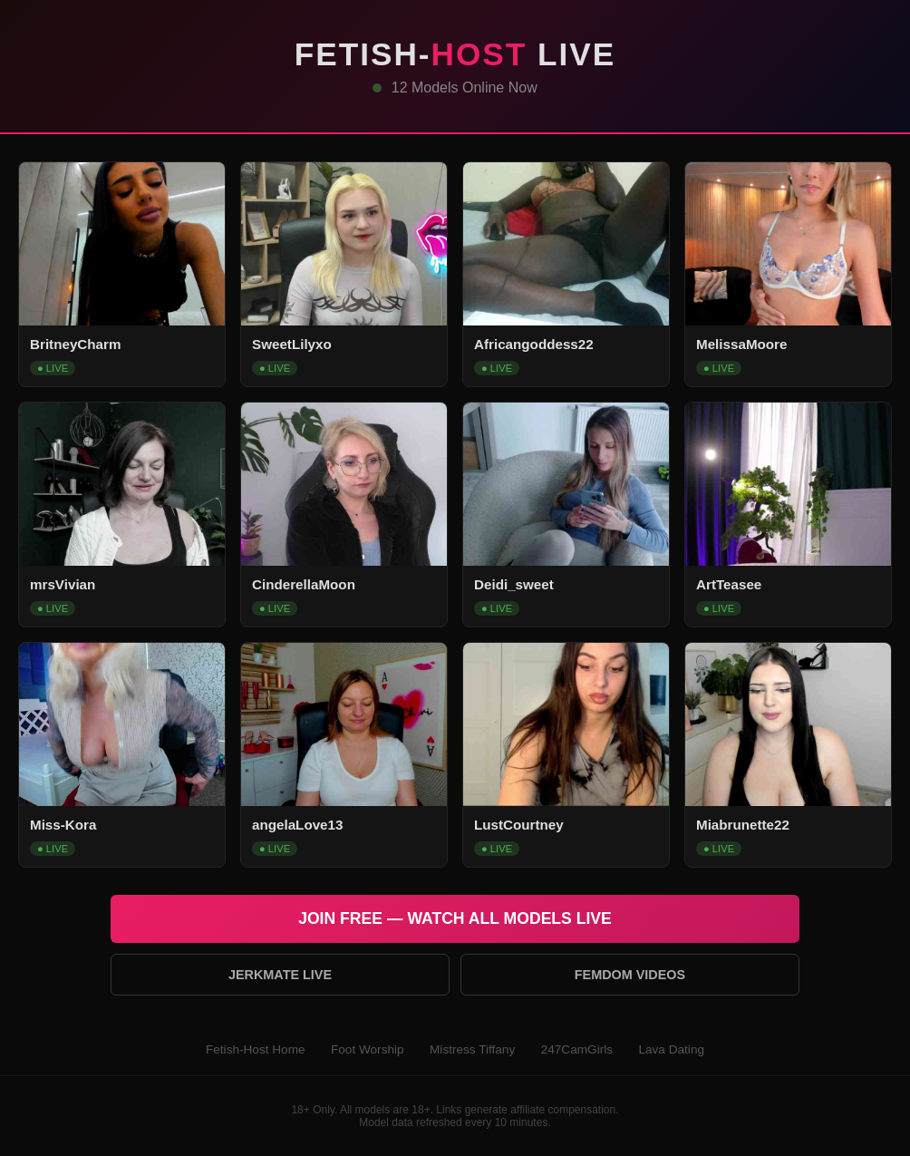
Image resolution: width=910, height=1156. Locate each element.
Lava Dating (671, 1049)
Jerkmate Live (280, 974)
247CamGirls (577, 1049)
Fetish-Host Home (255, 1049)
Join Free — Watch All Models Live (455, 918)
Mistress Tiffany (472, 1049)
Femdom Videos (630, 974)
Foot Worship (367, 1049)
